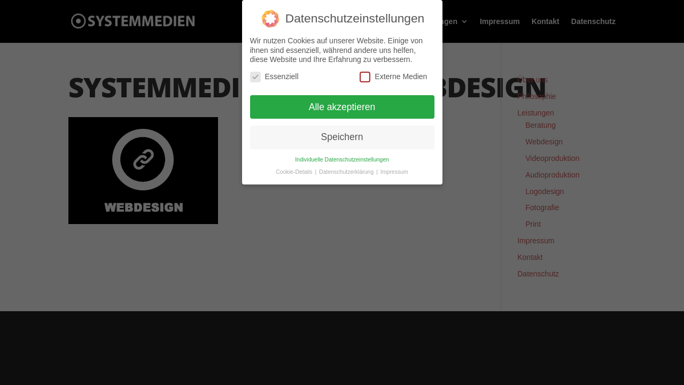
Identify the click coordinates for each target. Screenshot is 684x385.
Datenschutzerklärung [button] (347, 171)
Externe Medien (393, 76)
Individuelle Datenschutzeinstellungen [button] (342, 159)
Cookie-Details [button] (295, 171)
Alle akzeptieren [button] (342, 106)
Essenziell (274, 76)
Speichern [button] (342, 137)
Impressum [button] (394, 171)
